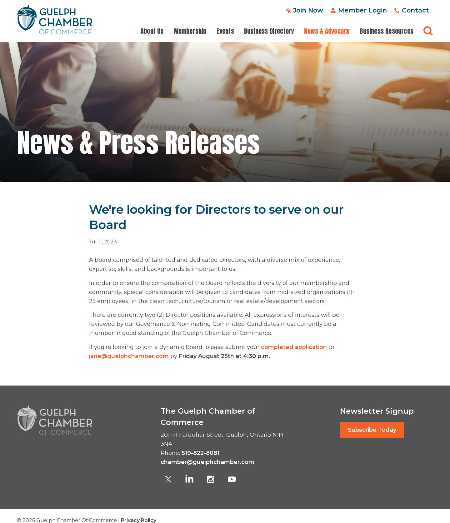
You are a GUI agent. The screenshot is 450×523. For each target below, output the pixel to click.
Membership (190, 31)
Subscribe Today (372, 429)
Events (225, 31)
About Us (152, 31)
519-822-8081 (200, 453)
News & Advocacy (327, 31)
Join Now (308, 10)
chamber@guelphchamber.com (207, 462)
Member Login (362, 10)
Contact (415, 10)
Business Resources (386, 31)
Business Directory (269, 31)
